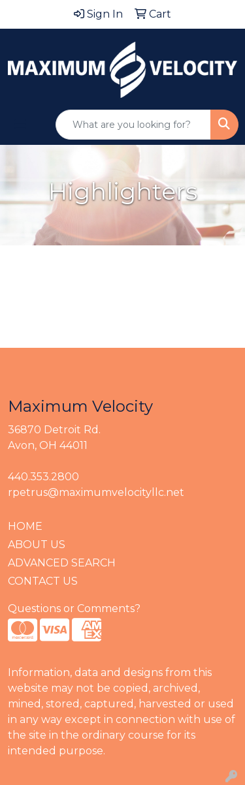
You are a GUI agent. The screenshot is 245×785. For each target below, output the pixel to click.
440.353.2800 (43, 476)
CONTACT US (43, 581)
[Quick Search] (133, 125)
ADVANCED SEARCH (62, 563)
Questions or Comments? (74, 608)
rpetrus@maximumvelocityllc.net (96, 492)
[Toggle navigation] (20, 124)
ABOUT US (36, 544)
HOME (25, 526)
